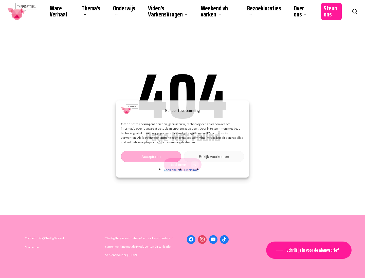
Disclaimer (191, 170)
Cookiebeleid (173, 170)
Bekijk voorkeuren (214, 156)
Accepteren (151, 156)
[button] (308, 250)
